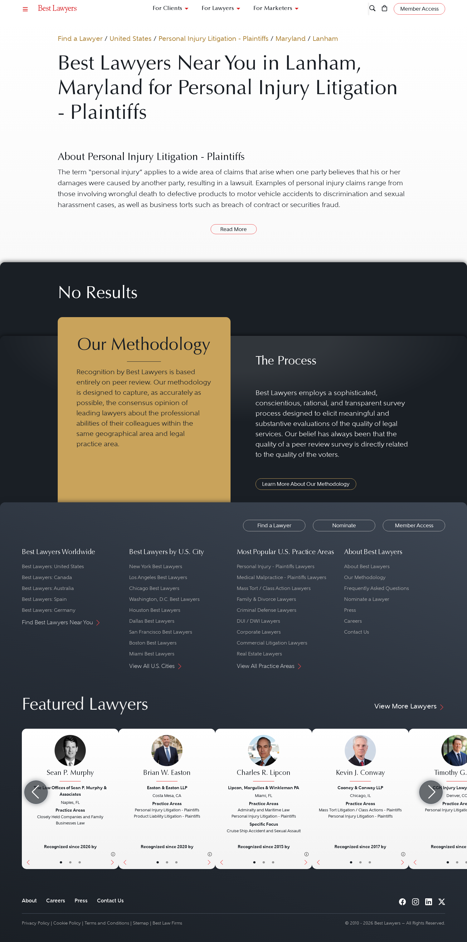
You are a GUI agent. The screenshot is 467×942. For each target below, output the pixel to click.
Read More (233, 229)
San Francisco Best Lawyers (160, 632)
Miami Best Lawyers (151, 654)
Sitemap (141, 923)
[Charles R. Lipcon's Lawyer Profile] (263, 759)
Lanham (325, 38)
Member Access (414, 525)
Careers (353, 621)
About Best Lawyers (367, 566)
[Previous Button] (123, 799)
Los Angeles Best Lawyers (158, 577)
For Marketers (272, 9)
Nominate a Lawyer (366, 599)
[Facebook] (402, 900)
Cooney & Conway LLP (360, 787)
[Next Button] (114, 799)
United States (130, 38)
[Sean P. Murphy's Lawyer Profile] (70, 759)
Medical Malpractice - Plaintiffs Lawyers (281, 577)
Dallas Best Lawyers (151, 621)
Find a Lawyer (80, 38)
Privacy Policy (36, 923)
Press (350, 610)
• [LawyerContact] (79, 862)
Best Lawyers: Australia (48, 588)
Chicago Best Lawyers (154, 588)
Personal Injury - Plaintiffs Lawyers (275, 566)
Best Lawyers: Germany (48, 610)
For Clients (167, 9)
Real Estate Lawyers (259, 654)
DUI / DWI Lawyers (258, 621)
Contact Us (356, 632)
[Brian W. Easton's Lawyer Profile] (167, 759)
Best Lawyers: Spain (44, 599)
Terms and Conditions (107, 923)
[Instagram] (415, 900)
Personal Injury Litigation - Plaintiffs (213, 38)
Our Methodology (365, 577)
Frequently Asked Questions (376, 588)
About (29, 900)
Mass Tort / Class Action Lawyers (274, 588)
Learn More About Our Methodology (306, 484)
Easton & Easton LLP (167, 787)
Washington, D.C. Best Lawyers (164, 599)
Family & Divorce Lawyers (266, 599)
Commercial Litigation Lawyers (272, 643)
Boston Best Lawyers (153, 643)
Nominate (344, 525)
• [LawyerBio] (70, 862)
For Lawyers (218, 9)
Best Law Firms (167, 923)
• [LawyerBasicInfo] (61, 862)
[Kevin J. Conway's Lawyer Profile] (360, 759)
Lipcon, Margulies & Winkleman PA (263, 787)
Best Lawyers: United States (53, 566)
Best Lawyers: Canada (47, 577)
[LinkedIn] (428, 900)
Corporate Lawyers (259, 632)
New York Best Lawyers (155, 566)
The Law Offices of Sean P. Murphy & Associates (70, 791)
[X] (441, 900)
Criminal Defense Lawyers (266, 610)
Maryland (290, 38)
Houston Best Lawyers (154, 610)
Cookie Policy (67, 923)
